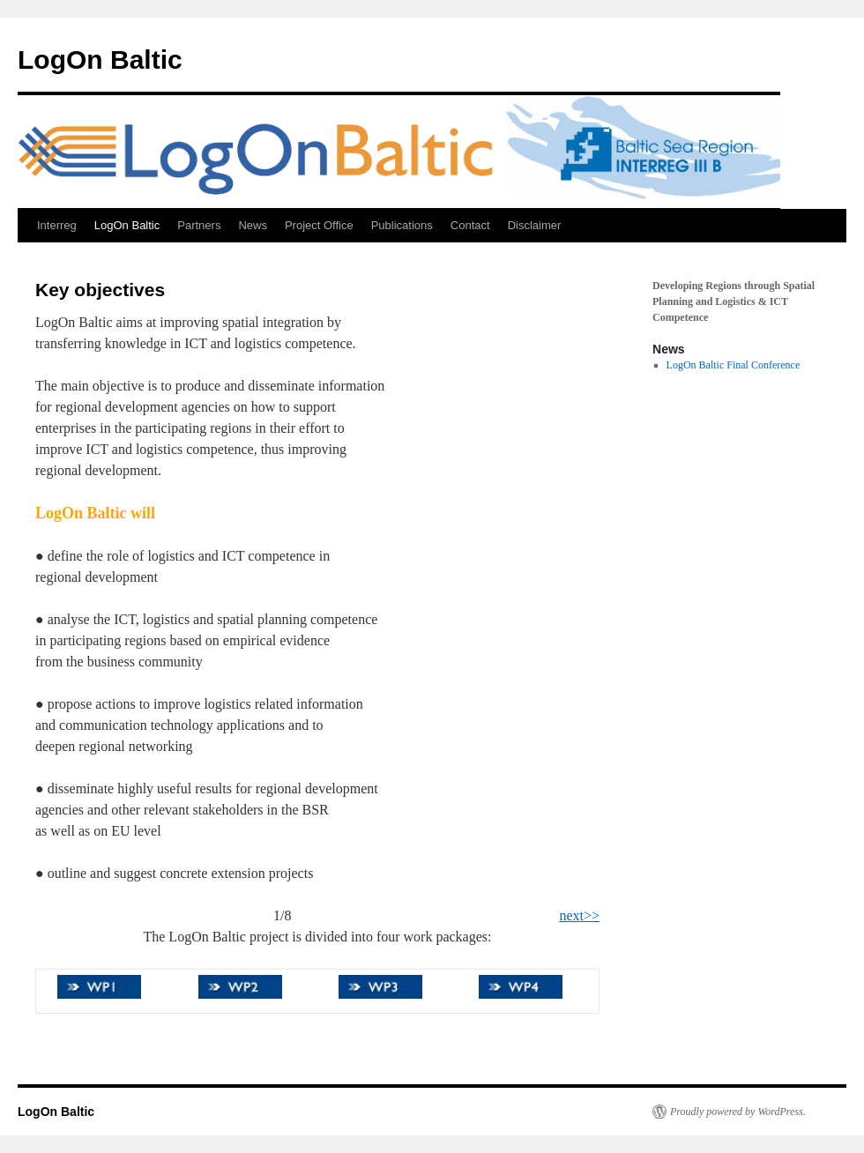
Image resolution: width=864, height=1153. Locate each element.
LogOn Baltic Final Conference (734, 365)
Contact (470, 225)
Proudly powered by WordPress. (738, 1111)
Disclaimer (535, 225)
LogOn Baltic (100, 59)
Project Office (319, 225)
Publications (402, 225)
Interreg (57, 225)
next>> (579, 915)
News (252, 225)
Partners (198, 225)
